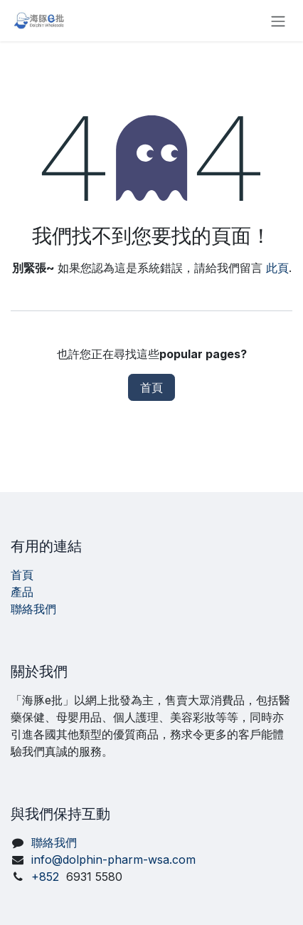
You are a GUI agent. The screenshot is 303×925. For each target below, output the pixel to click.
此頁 (277, 268)
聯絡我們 (33, 609)
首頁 (151, 387)
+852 (76, 876)
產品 (22, 592)
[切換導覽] (278, 21)
